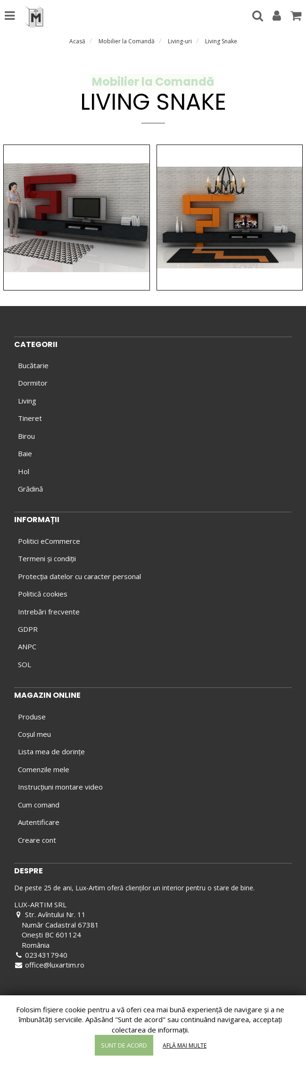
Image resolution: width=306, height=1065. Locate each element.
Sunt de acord (124, 1045)
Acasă (77, 41)
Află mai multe (185, 1045)
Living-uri (180, 41)
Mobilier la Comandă (127, 41)
